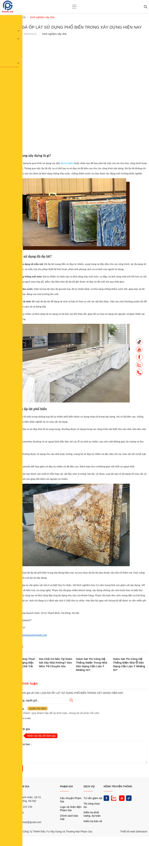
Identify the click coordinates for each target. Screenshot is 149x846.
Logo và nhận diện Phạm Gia (70, 808)
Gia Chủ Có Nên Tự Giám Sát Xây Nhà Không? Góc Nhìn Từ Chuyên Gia (55, 662)
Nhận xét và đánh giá (16, 728)
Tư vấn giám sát (93, 798)
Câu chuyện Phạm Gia (70, 800)
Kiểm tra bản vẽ (93, 821)
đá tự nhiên (67, 163)
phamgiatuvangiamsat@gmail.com (28, 635)
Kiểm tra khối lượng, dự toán (92, 814)
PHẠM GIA (66, 786)
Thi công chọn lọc (92, 805)
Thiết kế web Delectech (133, 831)
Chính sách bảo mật (69, 817)
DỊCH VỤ (89, 786)
